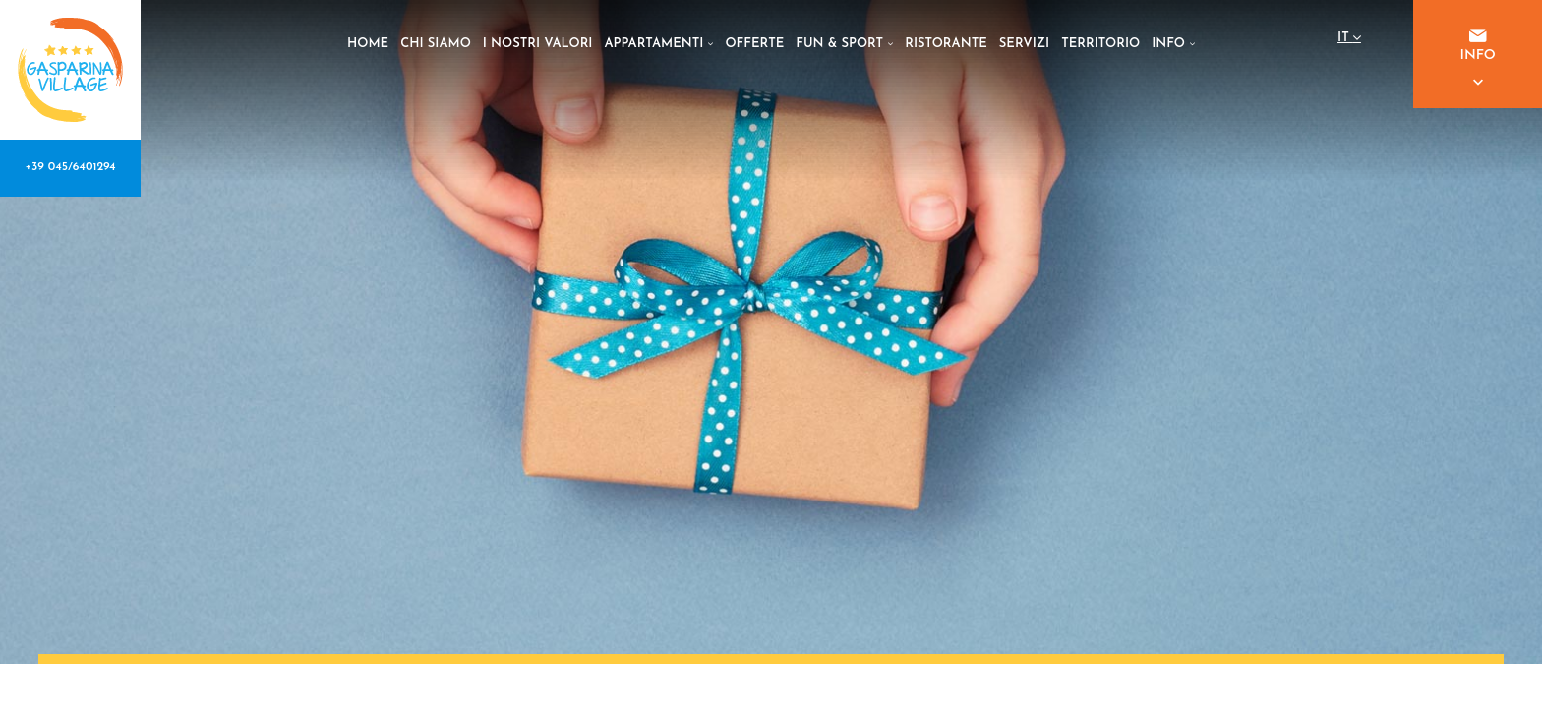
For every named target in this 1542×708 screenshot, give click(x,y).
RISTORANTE (946, 43)
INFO (1173, 43)
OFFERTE (754, 43)
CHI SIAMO (435, 43)
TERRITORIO (1100, 43)
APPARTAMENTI (659, 43)
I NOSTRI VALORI (538, 43)
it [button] (1349, 40)
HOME (367, 43)
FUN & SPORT (844, 43)
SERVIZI (1024, 43)
